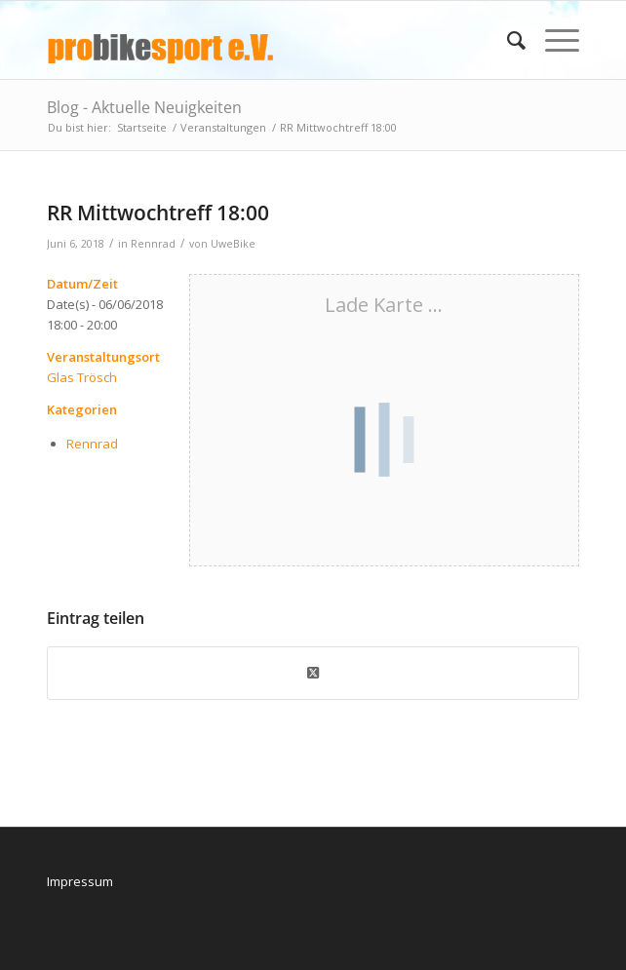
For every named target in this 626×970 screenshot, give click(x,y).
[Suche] (507, 40)
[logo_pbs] (260, 40)
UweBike (233, 244)
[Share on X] (313, 672)
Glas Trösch (82, 377)
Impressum (80, 881)
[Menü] (552, 40)
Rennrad (153, 244)
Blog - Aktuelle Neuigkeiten (144, 107)
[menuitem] (507, 40)
